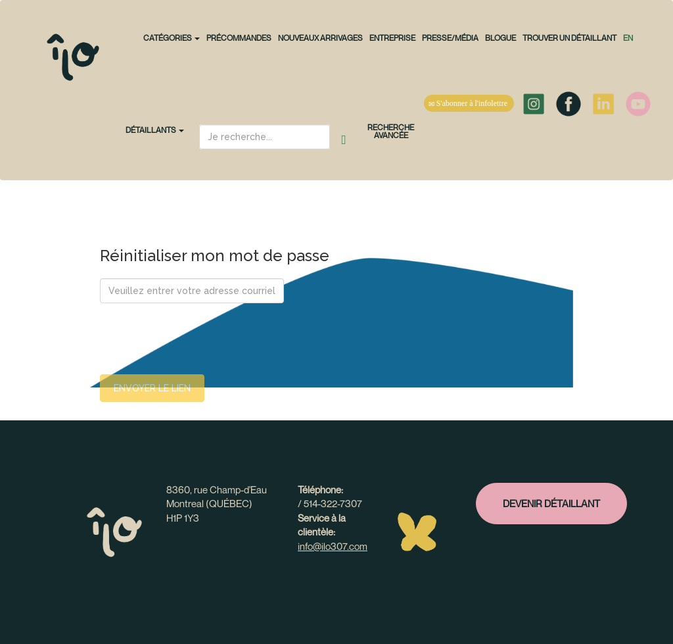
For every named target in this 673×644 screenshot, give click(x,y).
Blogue (500, 38)
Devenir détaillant (551, 503)
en (628, 38)
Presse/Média (450, 38)
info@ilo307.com (332, 546)
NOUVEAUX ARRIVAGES (320, 38)
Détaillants (155, 130)
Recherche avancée (390, 131)
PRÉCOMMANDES (238, 38)
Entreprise (392, 38)
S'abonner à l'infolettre (469, 103)
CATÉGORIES (171, 38)
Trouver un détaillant (569, 38)
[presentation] (200, 338)
